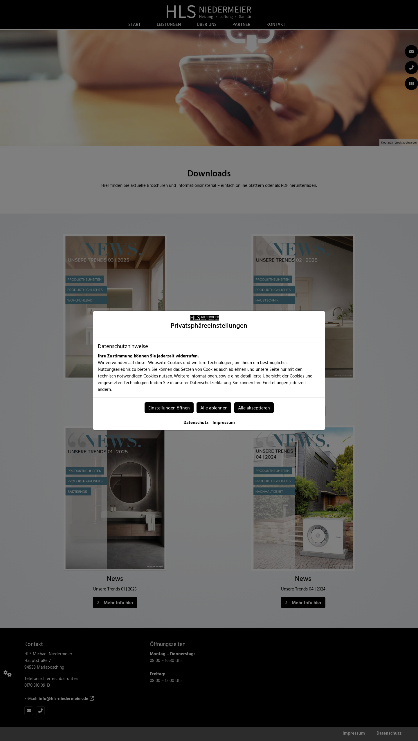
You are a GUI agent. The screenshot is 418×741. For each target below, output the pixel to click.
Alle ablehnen (214, 407)
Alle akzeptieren (254, 407)
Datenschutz (195, 422)
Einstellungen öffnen (169, 407)
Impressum (223, 422)
